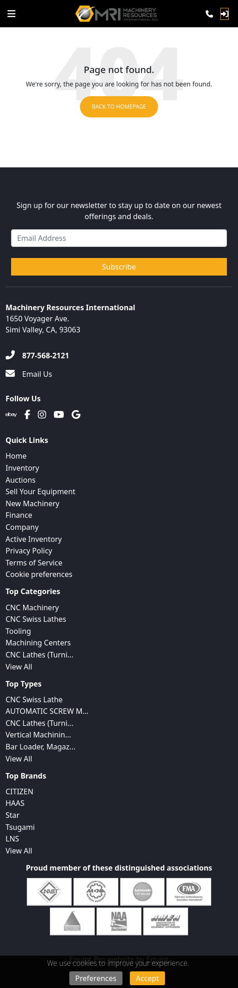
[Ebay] (11, 414)
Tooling (18, 631)
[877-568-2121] (37, 355)
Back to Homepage (119, 106)
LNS (12, 839)
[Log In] (224, 14)
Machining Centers (38, 643)
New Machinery (32, 503)
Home (16, 456)
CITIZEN (19, 791)
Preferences (95, 978)
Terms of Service (34, 563)
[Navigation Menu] (11, 13)
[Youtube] (59, 414)
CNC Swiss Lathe (34, 699)
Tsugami (20, 827)
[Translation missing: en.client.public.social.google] (76, 414)
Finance (19, 515)
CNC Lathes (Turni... (39, 655)
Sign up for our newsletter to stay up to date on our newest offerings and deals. (119, 210)
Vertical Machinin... (38, 735)
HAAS (15, 803)
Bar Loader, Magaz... (40, 747)
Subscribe (119, 267)
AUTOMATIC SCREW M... (47, 711)
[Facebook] (27, 414)
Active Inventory (34, 539)
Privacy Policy (29, 551)
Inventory (22, 468)
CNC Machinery (32, 607)
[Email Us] (29, 374)
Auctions (21, 480)
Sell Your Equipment (40, 491)
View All (19, 667)
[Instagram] (42, 414)
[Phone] (209, 14)
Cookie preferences (39, 574)
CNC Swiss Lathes (36, 619)
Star (12, 815)
